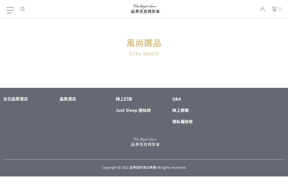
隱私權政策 (182, 121)
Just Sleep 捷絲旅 (133, 110)
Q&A (176, 99)
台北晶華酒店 (15, 99)
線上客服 (180, 110)
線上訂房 (124, 99)
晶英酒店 (68, 99)
